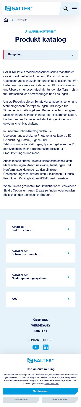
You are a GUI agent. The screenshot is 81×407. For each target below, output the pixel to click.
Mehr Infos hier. (52, 384)
